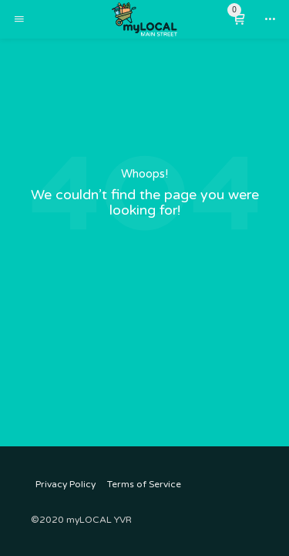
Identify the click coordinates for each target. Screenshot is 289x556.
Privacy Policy (65, 484)
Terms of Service (144, 484)
